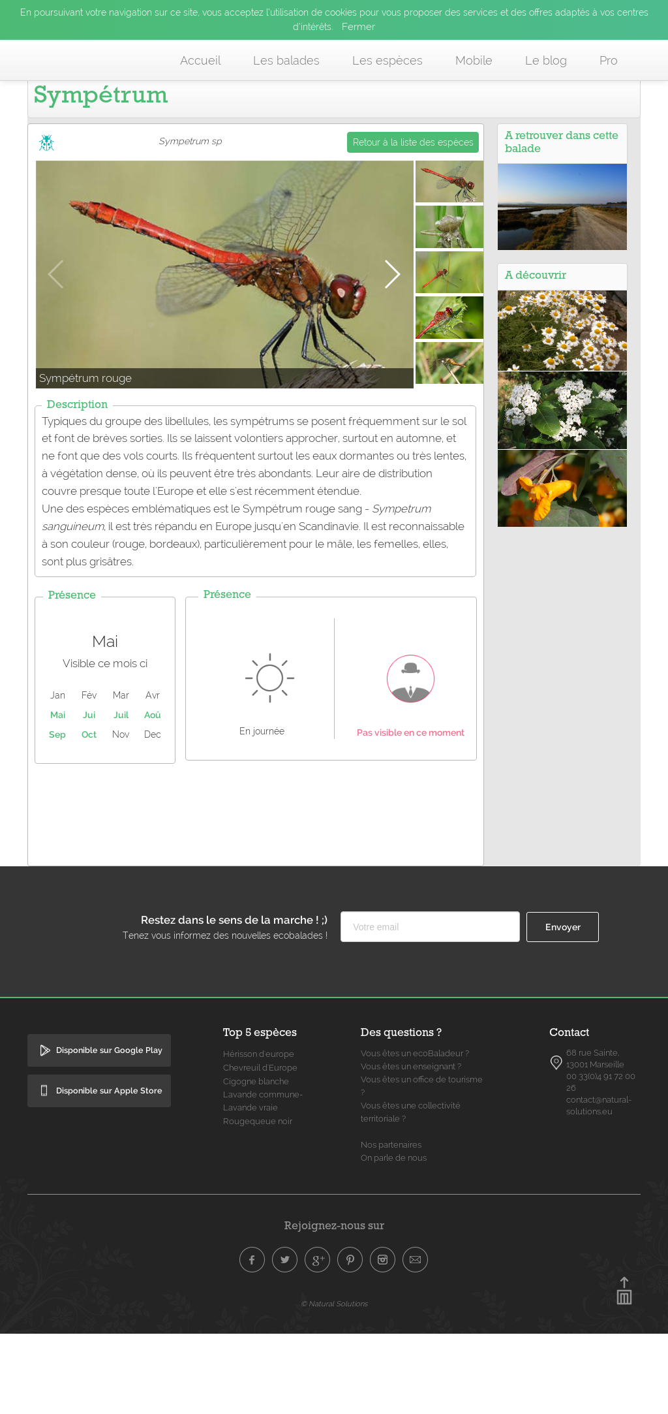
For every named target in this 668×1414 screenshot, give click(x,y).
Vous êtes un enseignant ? (411, 1147)
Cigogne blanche (256, 1162)
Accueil (200, 60)
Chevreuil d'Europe (260, 1148)
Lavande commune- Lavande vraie (263, 1181)
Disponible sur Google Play (109, 1130)
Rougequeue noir (257, 1201)
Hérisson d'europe (258, 1134)
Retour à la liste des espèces (413, 222)
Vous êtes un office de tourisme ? (422, 1166)
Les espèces (387, 60)
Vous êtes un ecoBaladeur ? (415, 1134)
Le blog (546, 60)
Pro (609, 60)
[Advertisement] (265, 891)
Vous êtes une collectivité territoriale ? (411, 1192)
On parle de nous (394, 1238)
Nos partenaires (391, 1225)
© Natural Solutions (334, 1384)
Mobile (474, 60)
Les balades (286, 60)
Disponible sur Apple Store (109, 1171)
